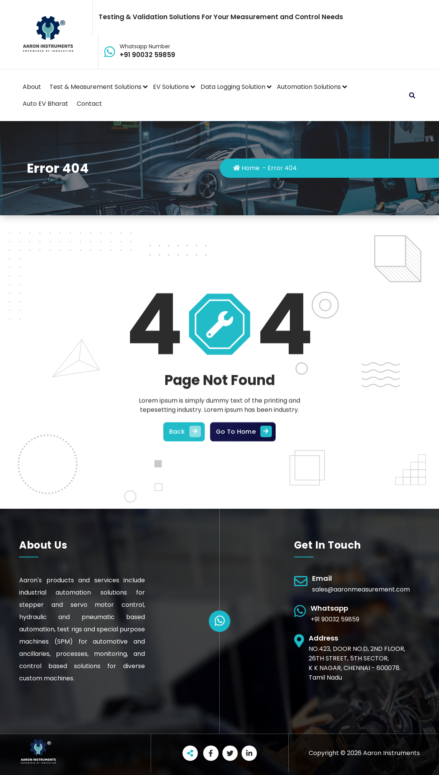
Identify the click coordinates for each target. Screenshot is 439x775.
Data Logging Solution (233, 86)
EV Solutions (171, 86)
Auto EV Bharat (45, 103)
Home (246, 168)
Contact (89, 103)
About (32, 86)
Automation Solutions (309, 86)
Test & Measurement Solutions (95, 86)
